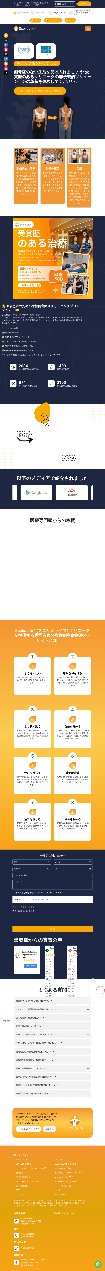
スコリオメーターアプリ (64, 1177)
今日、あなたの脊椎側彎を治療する (40, 91)
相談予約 (35, 20)
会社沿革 (19, 1173)
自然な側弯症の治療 (63, 1168)
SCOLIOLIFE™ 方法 (23, 1164)
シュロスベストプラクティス (27, 1181)
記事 (18, 1190)
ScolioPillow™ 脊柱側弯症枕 (66, 1181)
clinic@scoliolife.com (59, 13)
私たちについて (22, 1160)
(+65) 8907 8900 (23, 13)
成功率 (57, 1190)
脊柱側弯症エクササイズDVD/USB (68, 1173)
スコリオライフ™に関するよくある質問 (32, 1168)
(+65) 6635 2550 (41, 13)
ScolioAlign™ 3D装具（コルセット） (69, 1164)
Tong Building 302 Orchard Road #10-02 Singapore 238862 (82, 13)
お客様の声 (20, 1194)
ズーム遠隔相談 (22, 1186)
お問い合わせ (60, 1194)
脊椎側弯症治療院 (23, 1177)
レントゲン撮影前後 (63, 1186)
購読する (84, 4)
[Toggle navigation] (88, 28)
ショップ (70, 20)
